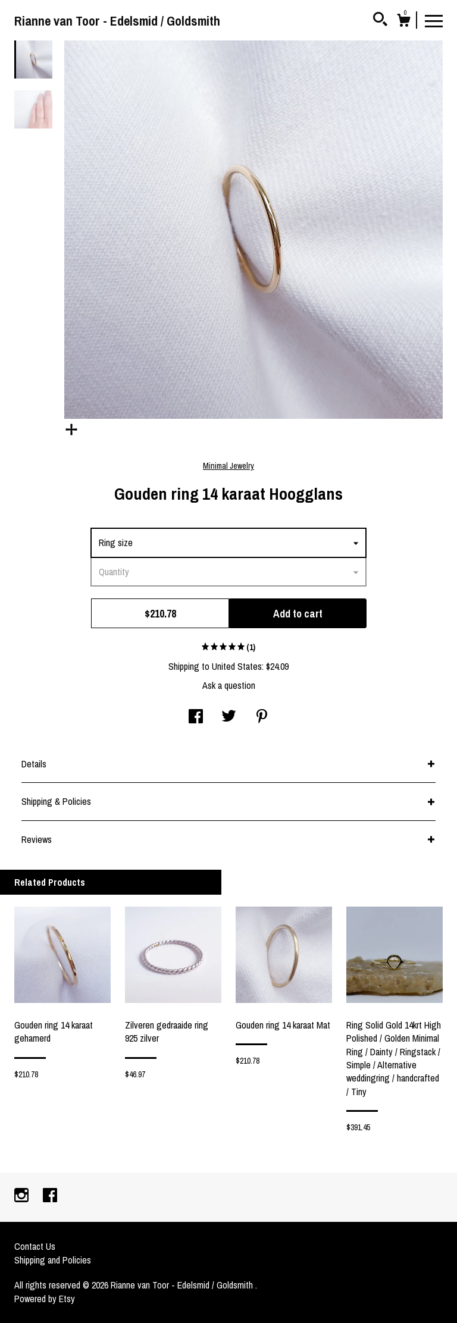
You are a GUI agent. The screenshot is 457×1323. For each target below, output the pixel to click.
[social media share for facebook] (196, 717)
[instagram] (22, 1196)
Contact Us (34, 1246)
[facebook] (50, 1196)
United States (237, 666)
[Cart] (403, 22)
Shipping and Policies (52, 1259)
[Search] (380, 21)
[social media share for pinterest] (262, 717)
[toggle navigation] (434, 20)
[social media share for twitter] (229, 717)
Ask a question (228, 685)
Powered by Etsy (44, 1298)
